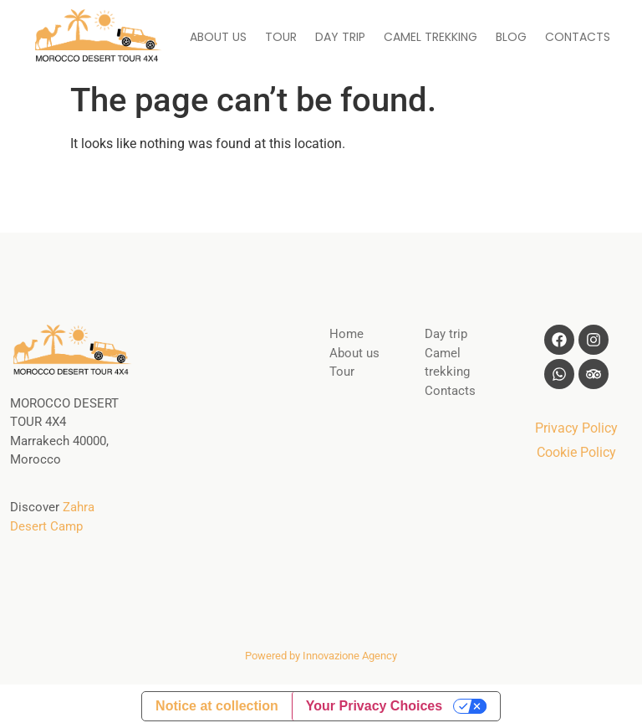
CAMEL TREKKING (430, 36)
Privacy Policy (576, 428)
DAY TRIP (340, 36)
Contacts (450, 390)
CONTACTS (577, 36)
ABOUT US (218, 36)
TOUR (281, 36)
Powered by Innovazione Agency (321, 655)
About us (354, 353)
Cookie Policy (576, 452)
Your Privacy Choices (374, 706)
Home (346, 333)
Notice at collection (216, 706)
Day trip (446, 333)
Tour (341, 371)
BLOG (511, 36)
